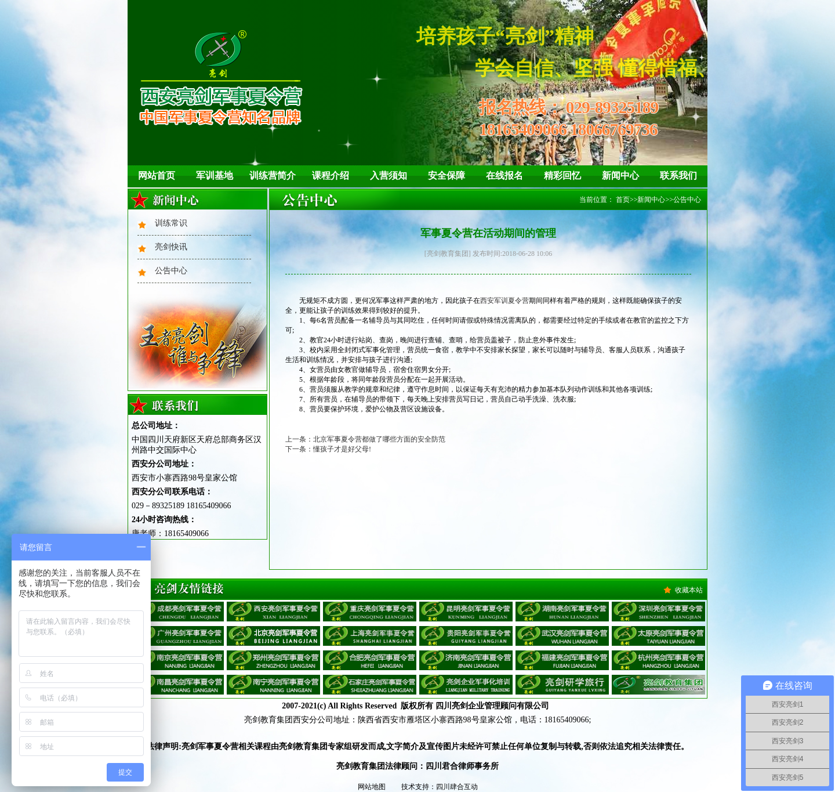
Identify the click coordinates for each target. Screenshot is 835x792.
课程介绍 (330, 175)
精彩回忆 (562, 175)
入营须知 (388, 175)
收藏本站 (689, 590)
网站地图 (372, 787)
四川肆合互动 (457, 787)
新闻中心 (620, 175)
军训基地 (214, 175)
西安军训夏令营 (504, 300)
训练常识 (171, 223)
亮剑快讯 (171, 247)
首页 (623, 200)
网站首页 (156, 175)
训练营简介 (272, 175)
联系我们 (678, 175)
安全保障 (446, 175)
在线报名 (504, 175)
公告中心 (171, 270)
